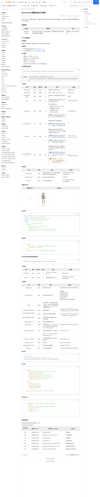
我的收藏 (76, 16)
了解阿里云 (44, 2)
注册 (91, 2)
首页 (22, 8)
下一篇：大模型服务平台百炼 (72, 458)
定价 (29, 2)
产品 (17, 2)
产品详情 (70, 15)
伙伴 (36, 2)
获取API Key (41, 49)
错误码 (38, 426)
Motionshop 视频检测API (36, 50)
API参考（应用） (52, 5)
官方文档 (3, 5)
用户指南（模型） (26, 5)
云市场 (32, 2)
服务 (39, 2)
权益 (26, 2)
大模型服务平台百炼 (11, 5)
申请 (74, 31)
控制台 (88, 2)
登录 (96, 2)
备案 (85, 2)
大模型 (13, 2)
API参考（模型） (43, 5)
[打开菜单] (2, 2)
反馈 (52, 464)
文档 (82, 2)
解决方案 (21, 2)
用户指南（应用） (35, 5)
